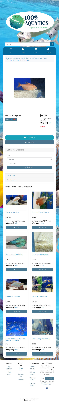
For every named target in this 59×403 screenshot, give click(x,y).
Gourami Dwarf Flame (40, 212)
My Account (9, 368)
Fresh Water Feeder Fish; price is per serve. (15, 340)
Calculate (29, 167)
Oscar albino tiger (12, 212)
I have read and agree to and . (47, 382)
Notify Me (29, 138)
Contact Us (20, 375)
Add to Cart (16, 227)
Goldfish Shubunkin (39, 297)
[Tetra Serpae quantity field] (29, 133)
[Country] (29, 159)
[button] (29, 142)
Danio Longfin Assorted (41, 339)
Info (50, 123)
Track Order (9, 373)
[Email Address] (42, 378)
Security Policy (32, 384)
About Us (21, 369)
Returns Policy (32, 379)
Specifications (11, 180)
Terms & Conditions (46, 383)
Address (20, 380)
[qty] (29, 156)
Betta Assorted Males (14, 254)
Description (11, 175)
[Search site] (52, 44)
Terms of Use (32, 368)
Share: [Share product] (10, 119)
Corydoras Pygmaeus (40, 254)
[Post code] (29, 163)
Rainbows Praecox (13, 297)
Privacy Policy (32, 373)
